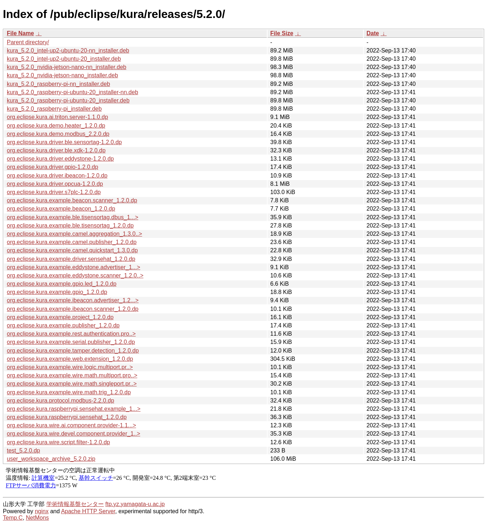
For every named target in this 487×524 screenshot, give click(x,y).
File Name (20, 33)
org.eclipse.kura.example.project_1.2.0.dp (60, 317)
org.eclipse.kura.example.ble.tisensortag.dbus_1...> (72, 217)
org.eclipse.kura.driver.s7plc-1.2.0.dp (54, 192)
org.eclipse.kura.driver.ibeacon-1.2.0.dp (57, 176)
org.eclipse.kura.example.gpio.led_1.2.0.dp (61, 284)
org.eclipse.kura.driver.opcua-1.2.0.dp (55, 184)
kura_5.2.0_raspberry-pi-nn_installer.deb (58, 84)
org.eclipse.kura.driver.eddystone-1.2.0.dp (60, 159)
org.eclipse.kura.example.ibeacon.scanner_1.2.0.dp (72, 309)
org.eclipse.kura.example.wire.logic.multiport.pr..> (70, 367)
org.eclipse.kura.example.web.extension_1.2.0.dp (70, 359)
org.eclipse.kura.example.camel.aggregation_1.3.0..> (74, 234)
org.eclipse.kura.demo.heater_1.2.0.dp (56, 126)
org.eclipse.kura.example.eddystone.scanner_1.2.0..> (75, 275)
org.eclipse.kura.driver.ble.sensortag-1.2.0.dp (64, 142)
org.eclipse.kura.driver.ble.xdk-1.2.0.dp (56, 150)
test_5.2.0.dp (23, 450)
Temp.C (13, 518)
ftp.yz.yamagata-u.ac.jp (134, 504)
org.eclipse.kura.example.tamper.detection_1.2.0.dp (73, 351)
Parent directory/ (28, 42)
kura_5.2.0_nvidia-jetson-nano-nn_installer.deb (66, 67)
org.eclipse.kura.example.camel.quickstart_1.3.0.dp (72, 250)
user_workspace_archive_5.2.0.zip (51, 459)
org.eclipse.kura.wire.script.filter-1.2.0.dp (58, 442)
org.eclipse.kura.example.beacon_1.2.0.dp (61, 209)
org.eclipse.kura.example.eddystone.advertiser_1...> (73, 267)
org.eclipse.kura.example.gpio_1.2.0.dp (57, 292)
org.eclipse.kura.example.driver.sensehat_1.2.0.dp (71, 259)
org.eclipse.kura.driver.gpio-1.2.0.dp (52, 167)
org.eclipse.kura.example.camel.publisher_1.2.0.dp (71, 242)
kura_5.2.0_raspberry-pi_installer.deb (54, 109)
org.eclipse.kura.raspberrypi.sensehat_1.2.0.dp (67, 417)
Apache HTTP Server (88, 511)
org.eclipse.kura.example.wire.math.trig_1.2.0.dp (69, 392)
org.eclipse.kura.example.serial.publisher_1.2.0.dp (71, 342)
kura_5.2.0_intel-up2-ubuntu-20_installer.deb (64, 59)
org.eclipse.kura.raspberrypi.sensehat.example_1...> (73, 409)
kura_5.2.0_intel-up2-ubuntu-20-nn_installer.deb (68, 50)
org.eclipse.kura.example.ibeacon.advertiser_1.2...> (73, 300)
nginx (41, 511)
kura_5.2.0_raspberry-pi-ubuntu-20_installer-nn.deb (72, 92)
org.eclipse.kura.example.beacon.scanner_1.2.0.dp (72, 200)
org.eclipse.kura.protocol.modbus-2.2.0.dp (60, 400)
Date (373, 33)
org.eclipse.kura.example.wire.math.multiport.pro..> (72, 375)
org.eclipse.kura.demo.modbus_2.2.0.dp (58, 134)
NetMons (37, 518)
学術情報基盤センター (75, 504)
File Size (281, 33)
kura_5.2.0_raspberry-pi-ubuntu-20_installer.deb (68, 100)
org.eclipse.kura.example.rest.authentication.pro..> (71, 334)
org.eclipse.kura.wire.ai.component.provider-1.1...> (71, 425)
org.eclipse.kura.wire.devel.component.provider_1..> (73, 434)
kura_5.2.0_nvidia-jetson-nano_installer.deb (62, 75)
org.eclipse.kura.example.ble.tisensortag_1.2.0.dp (70, 225)
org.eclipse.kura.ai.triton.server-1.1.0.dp (57, 117)
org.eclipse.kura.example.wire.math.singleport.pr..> (72, 384)
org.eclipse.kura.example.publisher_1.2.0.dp (63, 325)
